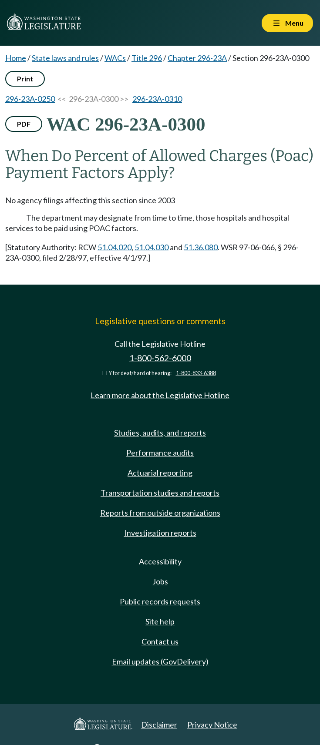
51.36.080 (201, 247)
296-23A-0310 (157, 99)
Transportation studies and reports (160, 492)
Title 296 (146, 58)
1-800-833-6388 (196, 373)
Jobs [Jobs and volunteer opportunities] (160, 581)
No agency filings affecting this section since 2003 (90, 200)
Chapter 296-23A (197, 58)
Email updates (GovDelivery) (160, 661)
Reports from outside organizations (160, 512)
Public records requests (160, 601)
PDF (23, 124)
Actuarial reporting (160, 472)
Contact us (160, 641)
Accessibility (160, 561)
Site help (160, 621)
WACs (115, 58)
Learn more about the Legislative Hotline (160, 395)
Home (15, 58)
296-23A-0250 (30, 99)
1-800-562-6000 (160, 358)
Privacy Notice (212, 724)
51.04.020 (114, 247)
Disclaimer (159, 724)
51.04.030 (151, 247)
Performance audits (160, 452)
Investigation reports (160, 532)
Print (25, 78)
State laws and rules (65, 58)
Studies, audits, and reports (160, 432)
